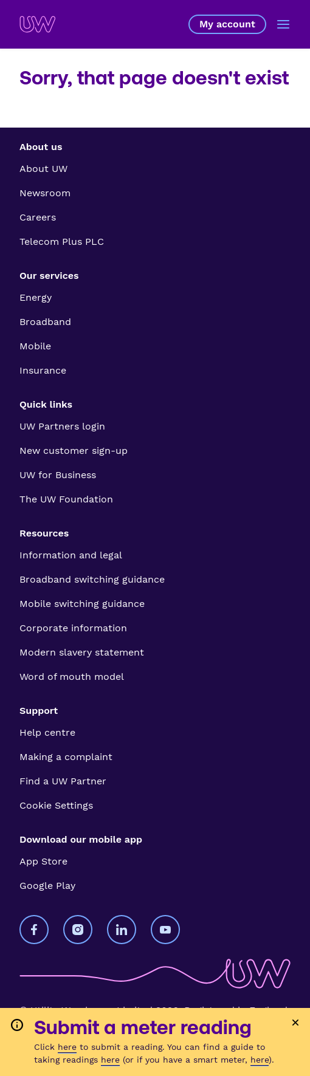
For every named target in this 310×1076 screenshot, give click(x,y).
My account (227, 24)
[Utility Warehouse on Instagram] (77, 929)
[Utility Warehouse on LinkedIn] (121, 929)
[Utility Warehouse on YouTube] (165, 929)
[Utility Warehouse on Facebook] (34, 929)
